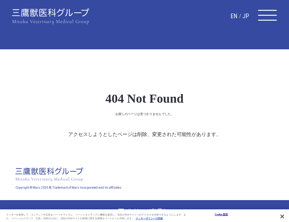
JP (245, 16)
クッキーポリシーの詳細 (149, 220)
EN (233, 16)
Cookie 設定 (221, 216)
